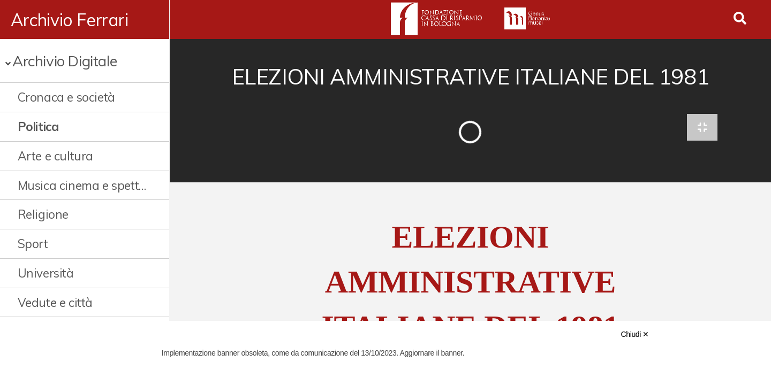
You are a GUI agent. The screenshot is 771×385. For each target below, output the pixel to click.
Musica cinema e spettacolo (83, 185)
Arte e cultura (55, 156)
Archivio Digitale (64, 60)
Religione (43, 214)
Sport (33, 243)
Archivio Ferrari (69, 19)
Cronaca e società (66, 97)
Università (46, 273)
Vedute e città (55, 302)
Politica (38, 126)
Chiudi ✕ (635, 334)
